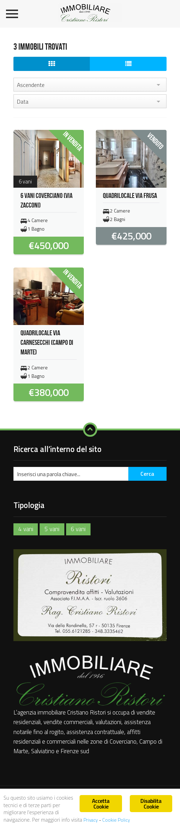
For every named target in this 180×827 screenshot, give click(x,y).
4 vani (25, 529)
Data (22, 101)
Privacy (91, 819)
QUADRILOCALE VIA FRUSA (130, 196)
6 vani (78, 529)
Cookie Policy (116, 819)
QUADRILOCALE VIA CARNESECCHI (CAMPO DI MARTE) (47, 343)
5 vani (52, 529)
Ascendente (31, 85)
